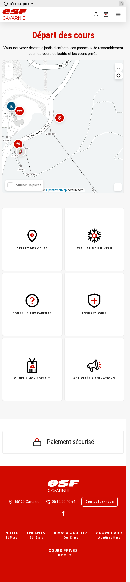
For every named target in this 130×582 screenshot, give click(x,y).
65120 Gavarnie (27, 501)
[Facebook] (63, 513)
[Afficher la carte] (121, 3)
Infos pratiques (18, 3)
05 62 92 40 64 (63, 501)
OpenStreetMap (56, 190)
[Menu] (118, 14)
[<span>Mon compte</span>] (96, 14)
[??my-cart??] (106, 14)
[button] (59, 120)
